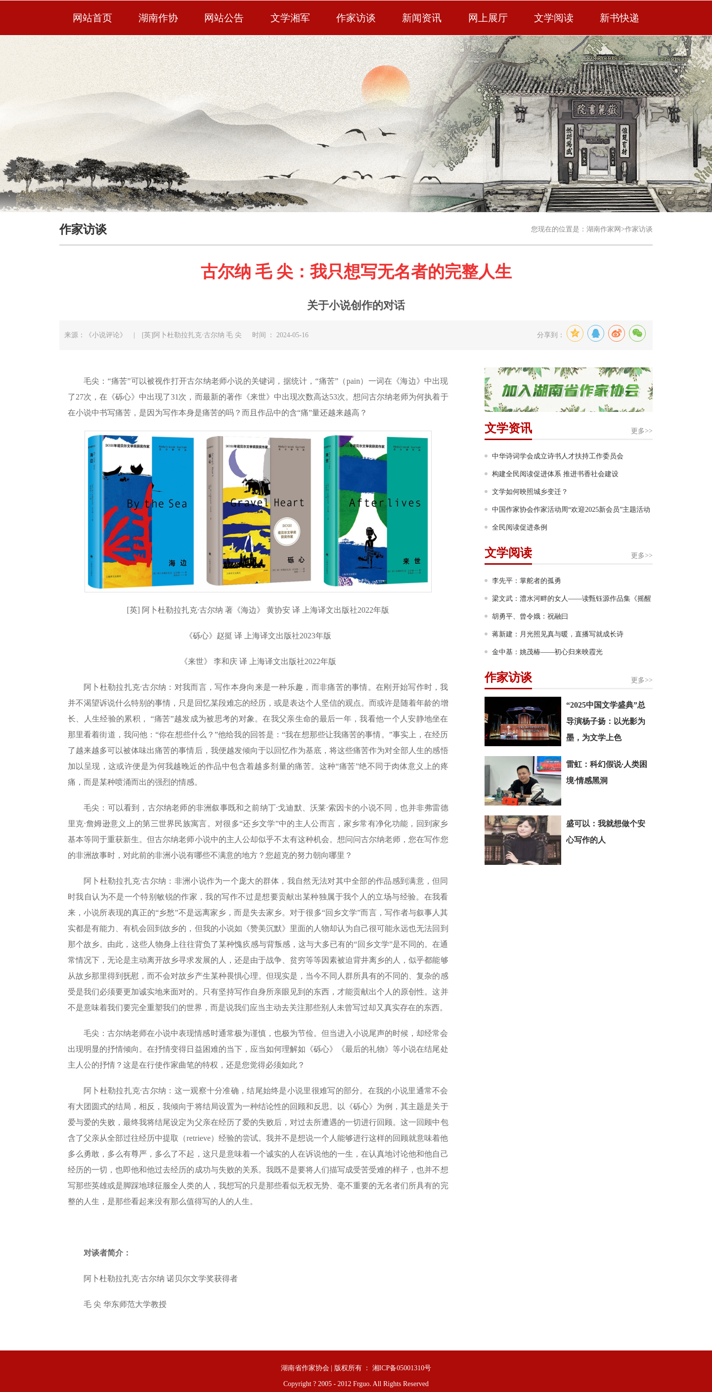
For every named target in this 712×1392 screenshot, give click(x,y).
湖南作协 (158, 17)
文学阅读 (554, 17)
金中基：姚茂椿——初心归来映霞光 (547, 652)
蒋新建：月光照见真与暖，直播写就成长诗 (557, 634)
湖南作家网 (603, 229)
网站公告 (224, 17)
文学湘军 (290, 17)
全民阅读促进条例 (519, 527)
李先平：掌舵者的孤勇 (526, 580)
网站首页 (92, 17)
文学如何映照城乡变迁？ (530, 491)
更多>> (642, 431)
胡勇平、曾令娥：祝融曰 (530, 616)
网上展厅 (488, 17)
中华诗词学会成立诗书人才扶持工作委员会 (557, 456)
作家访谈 (356, 17)
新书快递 (619, 17)
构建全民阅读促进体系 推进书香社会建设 (555, 474)
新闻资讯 (422, 17)
